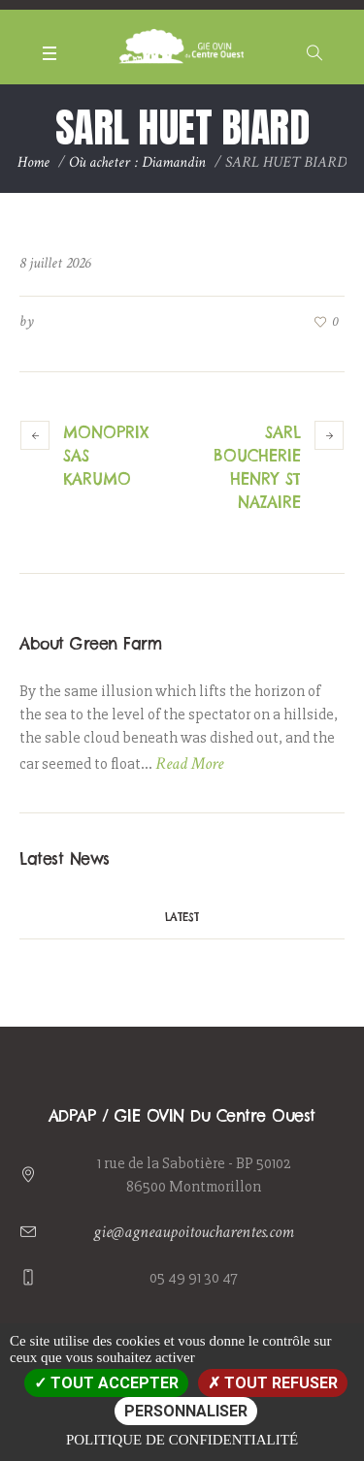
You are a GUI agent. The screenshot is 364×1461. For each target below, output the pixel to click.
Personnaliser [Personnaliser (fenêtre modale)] (186, 1411)
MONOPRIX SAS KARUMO (106, 456)
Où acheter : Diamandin (137, 162)
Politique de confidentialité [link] (182, 1439)
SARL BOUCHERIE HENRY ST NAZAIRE (257, 467)
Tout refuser (273, 1383)
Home (33, 162)
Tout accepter (106, 1383)
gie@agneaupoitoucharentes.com (193, 1232)
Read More (189, 763)
